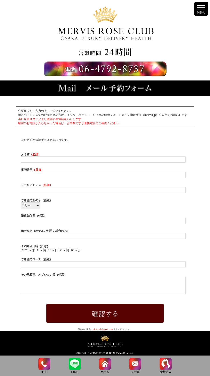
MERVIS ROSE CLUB (101, 353)
